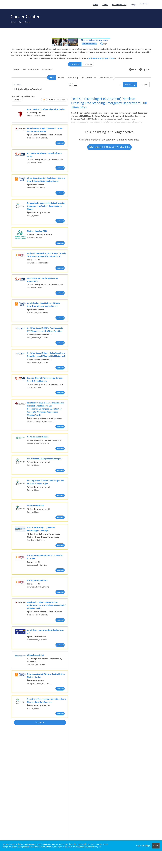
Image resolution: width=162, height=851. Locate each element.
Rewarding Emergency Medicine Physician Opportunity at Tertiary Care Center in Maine (46, 206)
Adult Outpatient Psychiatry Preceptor (44, 458)
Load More (39, 722)
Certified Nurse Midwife (38, 436)
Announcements (119, 4)
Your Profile (33, 69)
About (105, 4)
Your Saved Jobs (106, 77)
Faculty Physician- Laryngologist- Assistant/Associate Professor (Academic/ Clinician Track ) (46, 605)
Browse (61, 77)
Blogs (133, 4)
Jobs (23, 69)
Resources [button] (46, 69)
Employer (88, 64)
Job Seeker (74, 64)
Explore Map (73, 77)
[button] (143, 84)
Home (95, 4)
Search (51, 77)
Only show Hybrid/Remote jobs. (30, 89)
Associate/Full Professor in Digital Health (46, 109)
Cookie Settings (143, 846)
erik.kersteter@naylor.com (101, 58)
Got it (155, 846)
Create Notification (57, 99)
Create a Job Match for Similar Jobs (109, 147)
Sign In (144, 69)
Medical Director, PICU (37, 231)
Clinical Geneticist (35, 505)
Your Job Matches (89, 77)
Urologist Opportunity (37, 580)
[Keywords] (40, 84)
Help (133, 69)
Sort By (16, 99)
